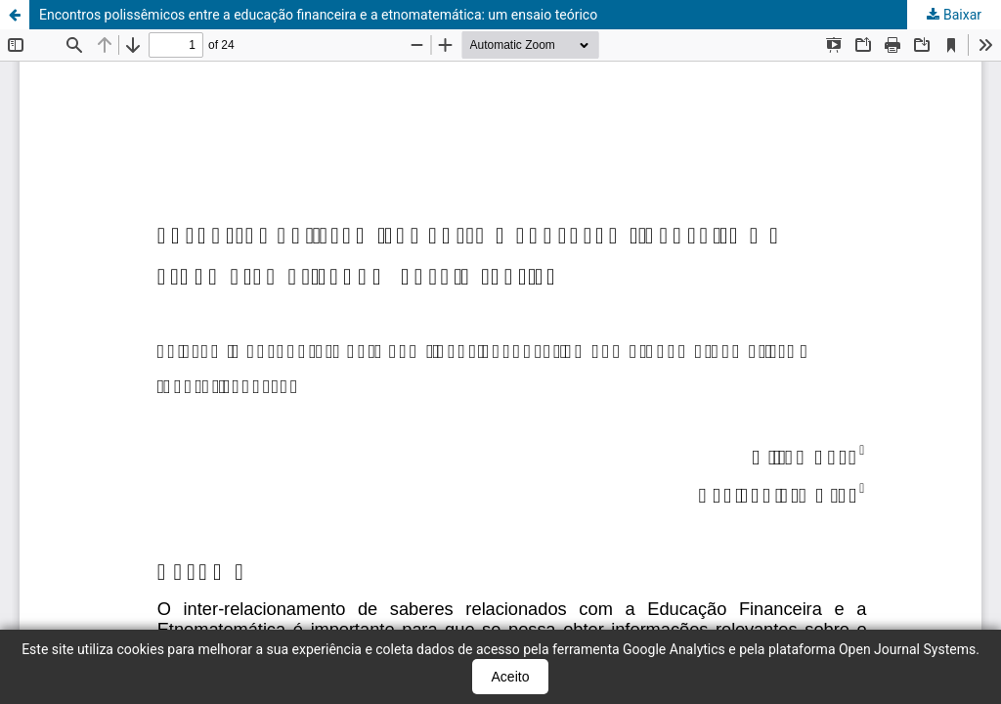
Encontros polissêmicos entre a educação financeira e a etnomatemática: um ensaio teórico (318, 14)
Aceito (511, 676)
